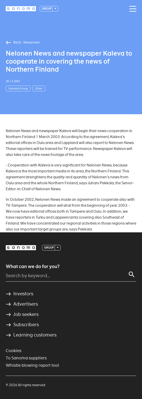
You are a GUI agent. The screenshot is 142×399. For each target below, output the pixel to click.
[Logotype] (21, 8)
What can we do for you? (33, 266)
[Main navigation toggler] (131, 9)
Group (47, 8)
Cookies (13, 350)
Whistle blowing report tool (32, 365)
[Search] (131, 274)
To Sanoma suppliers (26, 358)
